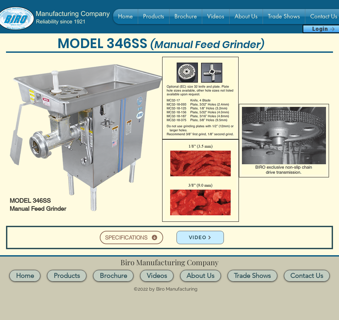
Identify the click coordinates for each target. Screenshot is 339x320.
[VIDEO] (200, 237)
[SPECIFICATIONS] (131, 237)
